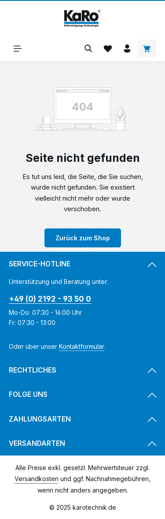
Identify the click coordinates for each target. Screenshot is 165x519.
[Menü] (17, 48)
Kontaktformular (81, 346)
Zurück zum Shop (82, 238)
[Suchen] (88, 48)
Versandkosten (37, 478)
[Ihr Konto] (127, 48)
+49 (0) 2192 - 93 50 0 (50, 298)
